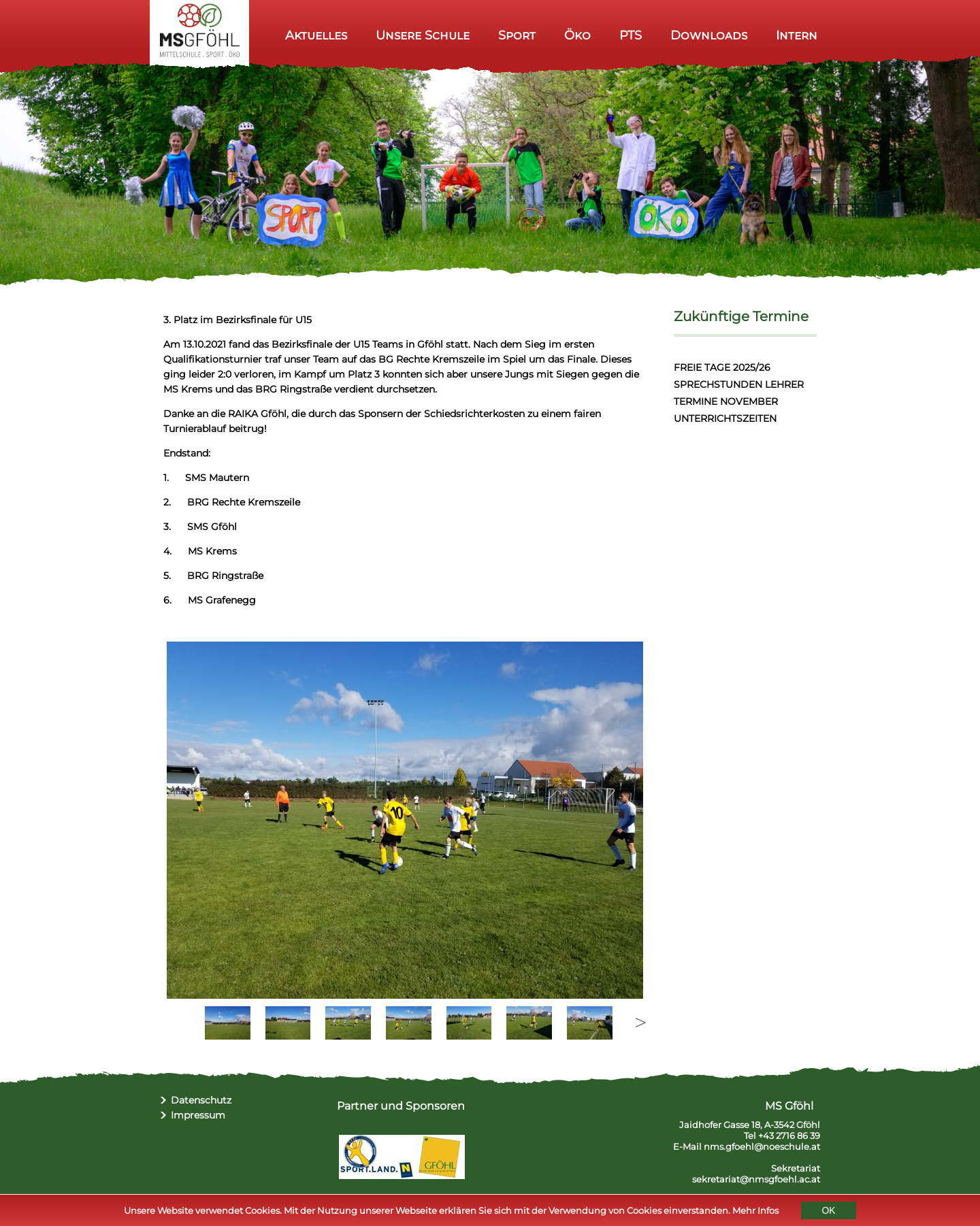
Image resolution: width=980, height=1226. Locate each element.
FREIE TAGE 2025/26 (722, 367)
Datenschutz (201, 1100)
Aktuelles (316, 35)
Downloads (708, 35)
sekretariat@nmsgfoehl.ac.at (756, 1179)
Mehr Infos (755, 1211)
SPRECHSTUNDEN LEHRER (739, 384)
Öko (577, 35)
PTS (630, 35)
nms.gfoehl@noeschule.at (762, 1146)
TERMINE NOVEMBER (726, 401)
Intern (796, 35)
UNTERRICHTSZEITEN (725, 418)
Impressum (198, 1115)
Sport (517, 35)
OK (828, 1211)
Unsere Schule (423, 35)
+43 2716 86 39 (789, 1135)
